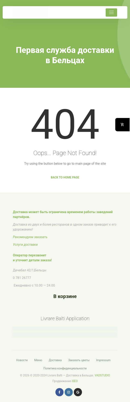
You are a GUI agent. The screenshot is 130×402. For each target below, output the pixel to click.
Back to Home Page (65, 177)
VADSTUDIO (102, 375)
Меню (38, 360)
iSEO (75, 381)
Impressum (103, 360)
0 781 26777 (22, 278)
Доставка (55, 360)
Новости (22, 360)
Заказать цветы (79, 360)
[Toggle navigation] (111, 12)
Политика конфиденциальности (64, 368)
